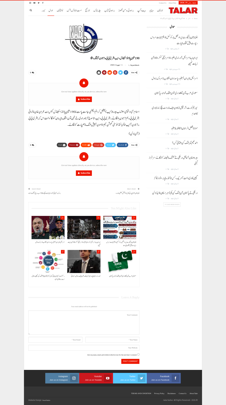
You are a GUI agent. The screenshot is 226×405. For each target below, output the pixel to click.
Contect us (162, 3)
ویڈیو (151, 10)
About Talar (172, 3)
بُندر (43, 10)
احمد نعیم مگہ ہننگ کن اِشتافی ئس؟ (185, 143)
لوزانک (160, 10)
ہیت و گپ (141, 10)
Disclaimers (171, 393)
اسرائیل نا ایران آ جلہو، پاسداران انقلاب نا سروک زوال (175, 78)
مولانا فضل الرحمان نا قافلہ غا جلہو (184, 128)
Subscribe (85, 99)
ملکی (98, 251)
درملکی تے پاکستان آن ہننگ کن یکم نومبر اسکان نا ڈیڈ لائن (175, 193)
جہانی (98, 217)
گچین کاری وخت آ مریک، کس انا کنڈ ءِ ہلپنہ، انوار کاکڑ (176, 178)
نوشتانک (60, 10)
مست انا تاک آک (74, 10)
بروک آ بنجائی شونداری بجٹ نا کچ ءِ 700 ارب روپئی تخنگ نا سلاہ (44, 193)
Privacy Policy (159, 393)
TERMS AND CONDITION (141, 393)
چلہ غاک (97, 10)
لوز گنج (87, 10)
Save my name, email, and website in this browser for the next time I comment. (112, 354)
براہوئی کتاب (109, 10)
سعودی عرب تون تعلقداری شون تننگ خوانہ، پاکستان (176, 93)
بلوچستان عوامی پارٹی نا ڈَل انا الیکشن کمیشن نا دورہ (127, 193)
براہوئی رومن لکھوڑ (126, 10)
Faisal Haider (46, 400)
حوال (51, 10)
